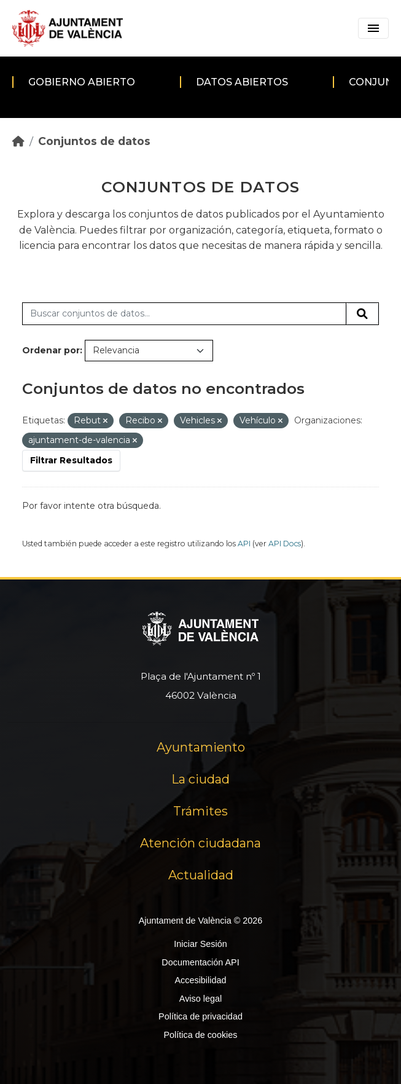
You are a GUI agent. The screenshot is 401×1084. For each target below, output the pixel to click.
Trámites (200, 811)
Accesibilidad (200, 980)
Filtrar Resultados (71, 460)
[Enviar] (362, 314)
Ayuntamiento (201, 747)
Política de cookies (200, 1035)
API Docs (284, 543)
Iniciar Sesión (200, 944)
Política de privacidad (200, 1016)
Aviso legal (200, 998)
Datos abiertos (242, 82)
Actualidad (200, 875)
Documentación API (200, 962)
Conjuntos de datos (94, 141)
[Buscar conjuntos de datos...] (184, 314)
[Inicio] (18, 141)
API (244, 543)
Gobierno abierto (81, 82)
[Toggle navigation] (373, 28)
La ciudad (200, 779)
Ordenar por (51, 350)
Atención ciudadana (200, 843)
